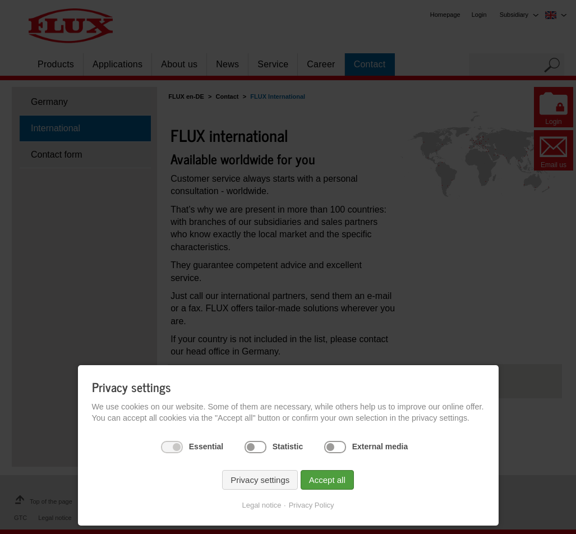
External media (380, 446)
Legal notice (261, 505)
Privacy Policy (311, 505)
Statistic (288, 446)
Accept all (327, 480)
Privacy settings (260, 480)
